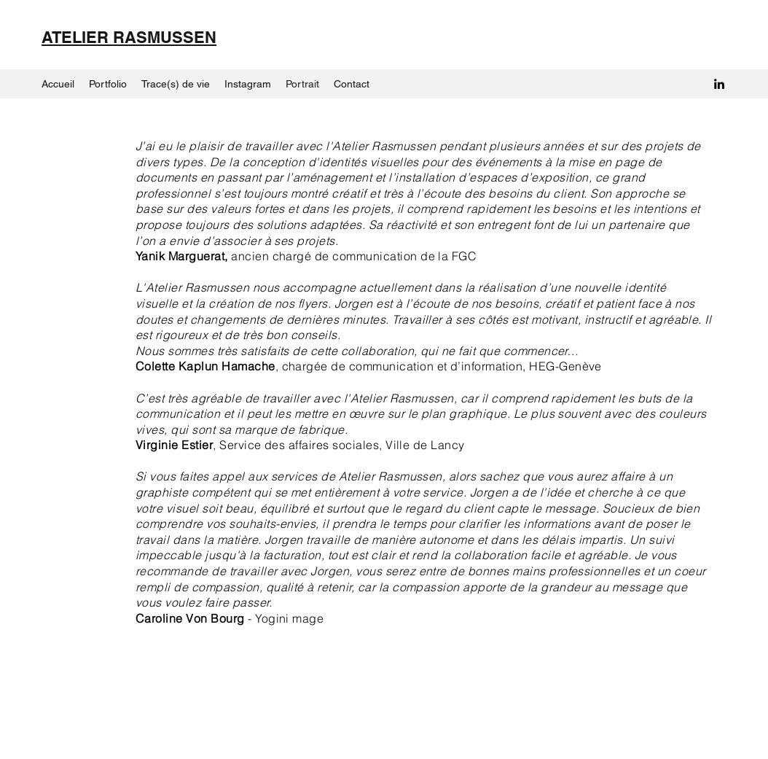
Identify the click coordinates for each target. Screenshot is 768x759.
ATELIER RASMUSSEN (129, 37)
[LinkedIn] (719, 84)
